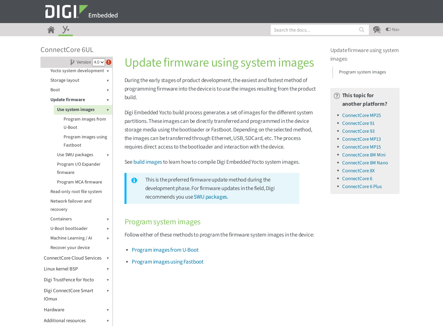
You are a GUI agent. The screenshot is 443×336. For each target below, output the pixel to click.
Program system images (362, 72)
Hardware (76, 310)
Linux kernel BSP (76, 269)
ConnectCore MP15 (361, 147)
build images (147, 162)
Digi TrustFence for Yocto (76, 280)
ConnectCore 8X (358, 170)
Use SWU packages (83, 155)
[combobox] (320, 30)
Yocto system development (79, 71)
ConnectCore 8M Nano (365, 162)
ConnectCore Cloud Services (76, 258)
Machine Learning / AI (79, 238)
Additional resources (76, 321)
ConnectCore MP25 (361, 115)
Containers (79, 219)
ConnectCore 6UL (67, 49)
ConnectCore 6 (357, 178)
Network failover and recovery (71, 205)
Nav (393, 29)
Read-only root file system (76, 191)
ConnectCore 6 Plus (362, 186)
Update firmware (79, 100)
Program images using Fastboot (85, 141)
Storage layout (79, 80)
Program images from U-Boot (85, 123)
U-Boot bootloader (79, 229)
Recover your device (70, 247)
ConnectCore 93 (358, 131)
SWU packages (210, 197)
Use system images (83, 110)
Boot (79, 90)
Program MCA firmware (79, 182)
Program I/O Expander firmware (78, 168)
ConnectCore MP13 (361, 139)
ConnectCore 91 (358, 123)
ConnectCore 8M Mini (364, 155)
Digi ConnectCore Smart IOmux (76, 294)
